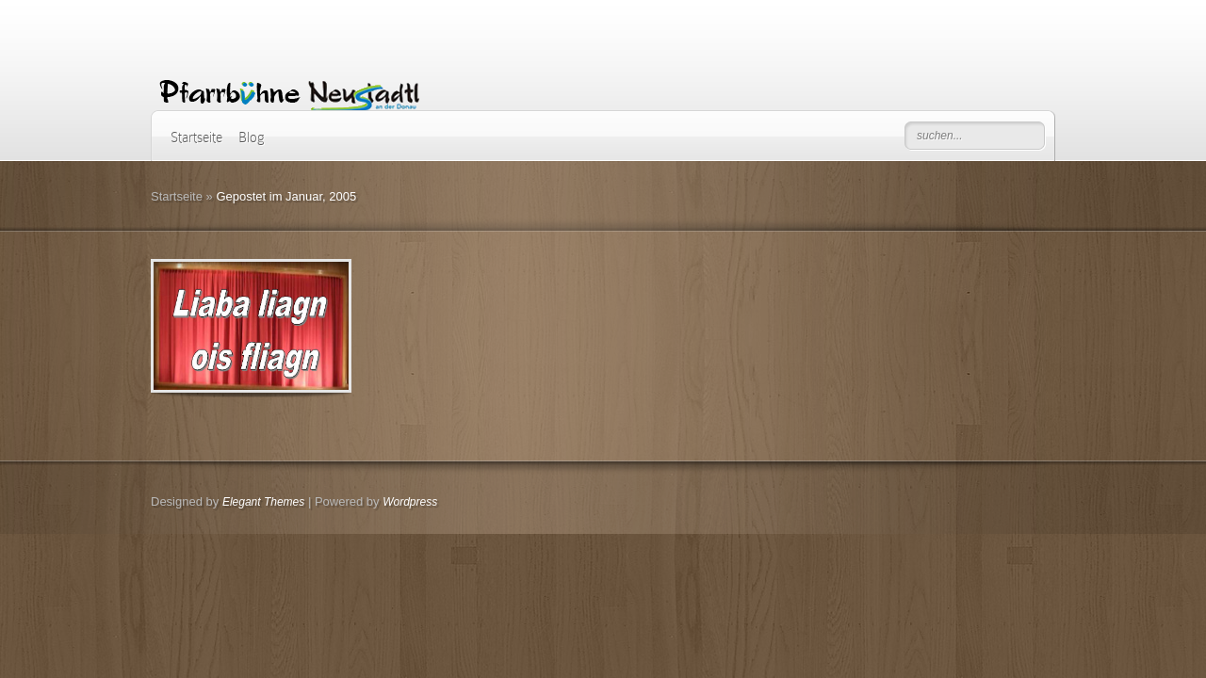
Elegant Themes (263, 501)
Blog (251, 137)
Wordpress (410, 501)
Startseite (196, 137)
